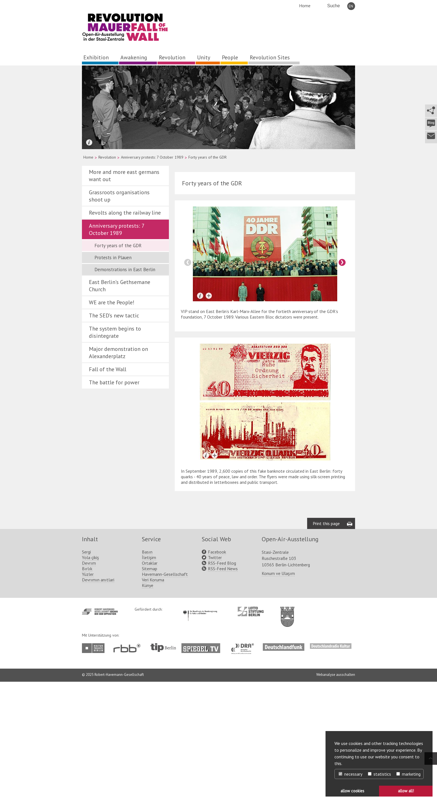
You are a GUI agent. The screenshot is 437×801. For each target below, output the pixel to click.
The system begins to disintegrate (115, 332)
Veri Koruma (153, 579)
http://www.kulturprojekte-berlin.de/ (94, 648)
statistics (379, 774)
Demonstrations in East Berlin (124, 269)
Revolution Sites (270, 57)
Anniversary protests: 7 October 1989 (152, 157)
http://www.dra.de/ (244, 646)
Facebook (217, 552)
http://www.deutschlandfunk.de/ (283, 646)
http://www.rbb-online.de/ (128, 648)
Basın (147, 552)
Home (304, 5)
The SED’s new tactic (114, 315)
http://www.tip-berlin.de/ (163, 647)
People (230, 57)
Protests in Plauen (113, 257)
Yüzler (88, 574)
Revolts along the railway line (125, 212)
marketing (408, 774)
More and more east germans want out (124, 175)
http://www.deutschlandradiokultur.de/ (330, 646)
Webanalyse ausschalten (335, 674)
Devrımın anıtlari (98, 579)
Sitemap (149, 568)
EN (351, 6)
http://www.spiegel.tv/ (203, 646)
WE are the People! (111, 302)
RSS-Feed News (223, 568)
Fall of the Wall (107, 369)
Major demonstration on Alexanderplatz (118, 352)
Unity (203, 57)
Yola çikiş (90, 557)
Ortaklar (149, 563)
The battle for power (114, 382)
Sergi (86, 552)
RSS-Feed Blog (222, 563)
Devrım (89, 563)
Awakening (133, 57)
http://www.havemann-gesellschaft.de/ (100, 611)
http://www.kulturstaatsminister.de (200, 609)
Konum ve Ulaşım (278, 573)
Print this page (326, 523)
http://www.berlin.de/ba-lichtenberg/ (287, 612)
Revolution (172, 57)
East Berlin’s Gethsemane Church (119, 285)
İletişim (149, 557)
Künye (147, 585)
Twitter (215, 557)
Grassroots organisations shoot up (119, 196)
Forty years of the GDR (118, 245)
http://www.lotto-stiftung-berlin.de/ (251, 611)
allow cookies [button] (352, 790)
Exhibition (96, 57)
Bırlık (87, 568)
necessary (350, 774)
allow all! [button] (406, 790)
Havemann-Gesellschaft (165, 574)
